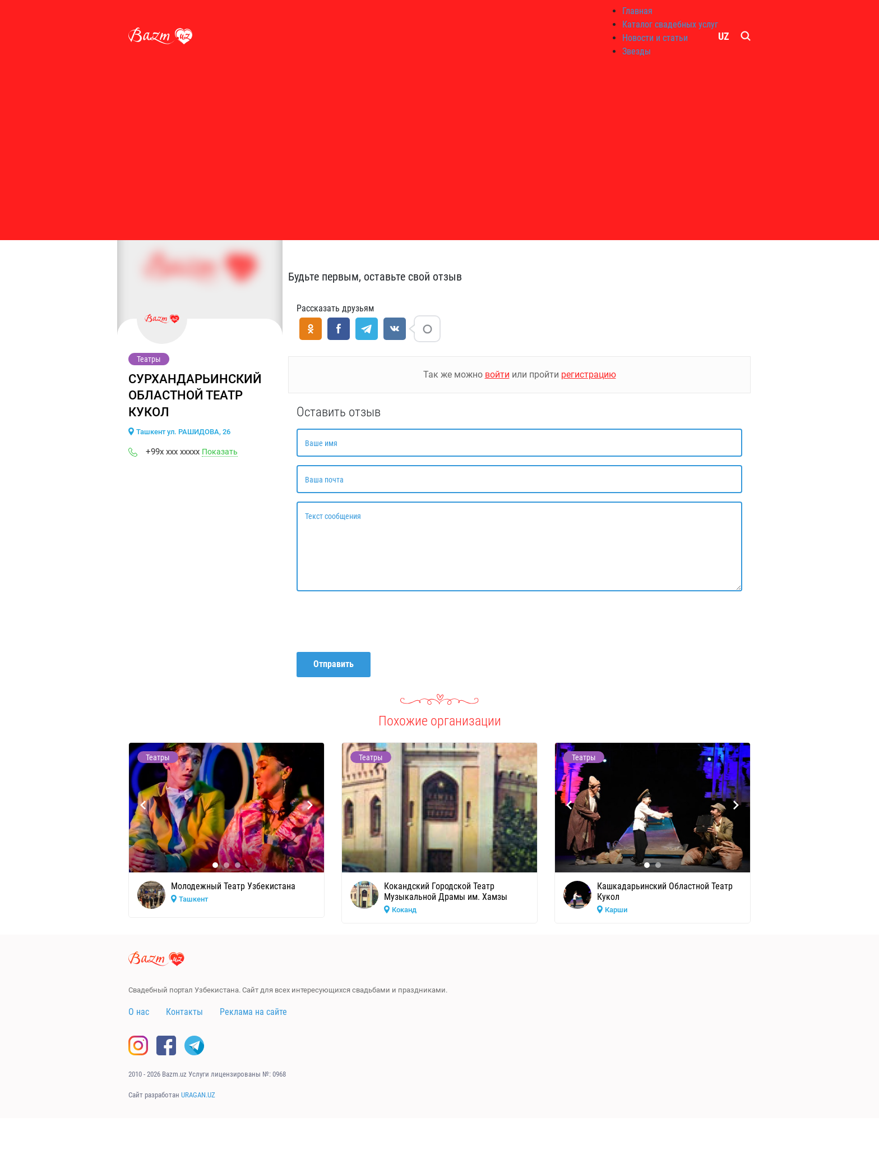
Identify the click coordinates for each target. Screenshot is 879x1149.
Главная (637, 11)
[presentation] (382, 622)
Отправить (333, 664)
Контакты (184, 1011)
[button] (215, 865)
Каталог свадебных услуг (670, 24)
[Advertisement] (439, 151)
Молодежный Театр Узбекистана (233, 886)
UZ (723, 36)
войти (497, 374)
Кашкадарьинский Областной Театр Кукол (665, 891)
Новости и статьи (655, 38)
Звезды (636, 51)
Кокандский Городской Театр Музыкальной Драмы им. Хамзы (445, 891)
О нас (138, 1011)
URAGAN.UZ (198, 1095)
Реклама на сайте (253, 1011)
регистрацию (588, 374)
